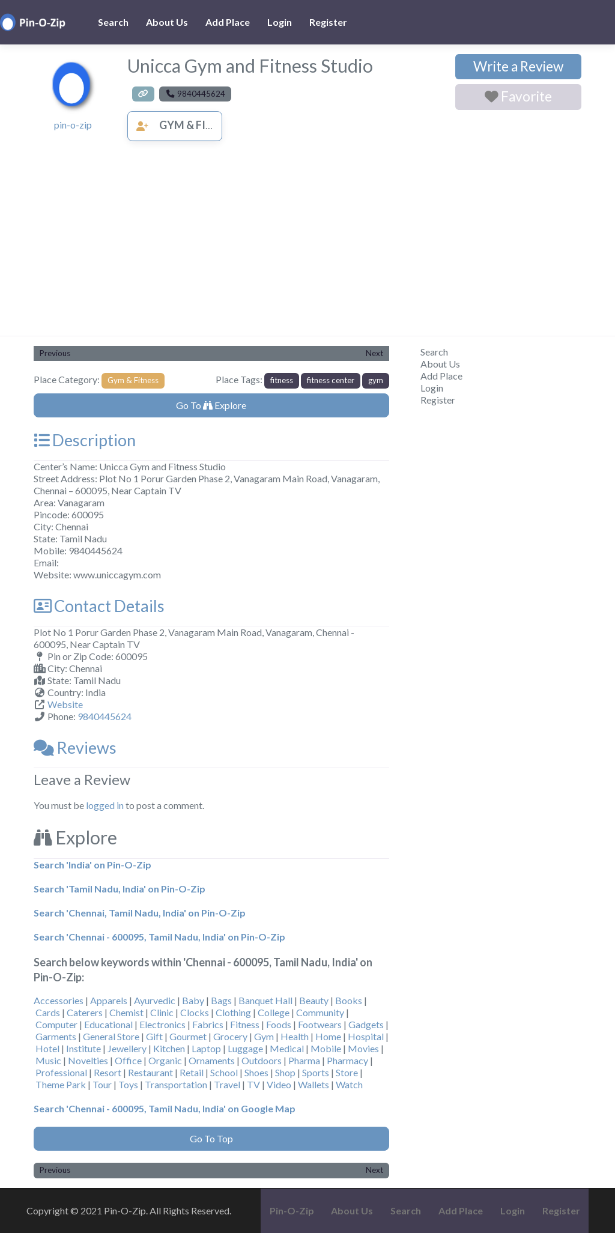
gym (375, 380)
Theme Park (60, 1084)
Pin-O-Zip (292, 1210)
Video (279, 1084)
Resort (107, 1072)
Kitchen (169, 1048)
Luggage (245, 1048)
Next (374, 353)
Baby (193, 1000)
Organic (165, 1060)
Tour (102, 1084)
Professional (61, 1072)
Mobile (326, 1048)
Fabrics (207, 1024)
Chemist (126, 1012)
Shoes (256, 1072)
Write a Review (518, 66)
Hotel (47, 1048)
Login (279, 22)
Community (320, 1012)
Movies (363, 1048)
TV (253, 1084)
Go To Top (211, 1138)
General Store (111, 1036)
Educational (108, 1024)
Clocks (194, 1012)
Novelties (88, 1060)
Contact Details (99, 606)
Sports (315, 1072)
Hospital (366, 1036)
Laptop (206, 1048)
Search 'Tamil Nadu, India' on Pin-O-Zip (119, 888)
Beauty (314, 1000)
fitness (281, 380)
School (224, 1072)
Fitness (244, 1024)
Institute (83, 1048)
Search (113, 22)
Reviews (75, 747)
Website (65, 704)
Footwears (320, 1024)
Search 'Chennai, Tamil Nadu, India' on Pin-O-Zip (140, 912)
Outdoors (261, 1060)
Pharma (304, 1060)
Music (48, 1060)
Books (348, 1000)
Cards (47, 1012)
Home (328, 1036)
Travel (227, 1084)
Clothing (233, 1012)
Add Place (227, 22)
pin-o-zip (73, 124)
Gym (264, 1036)
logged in (105, 805)
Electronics (162, 1024)
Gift (154, 1036)
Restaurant (150, 1072)
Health (294, 1036)
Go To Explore (211, 405)
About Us (167, 22)
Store (347, 1072)
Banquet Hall (265, 1000)
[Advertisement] (307, 246)
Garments (55, 1036)
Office (128, 1060)
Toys (128, 1084)
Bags (221, 1000)
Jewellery (127, 1048)
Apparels (108, 1000)
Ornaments (212, 1060)
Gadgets (366, 1024)
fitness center (330, 380)
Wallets (313, 1084)
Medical (287, 1048)
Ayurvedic (154, 1000)
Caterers (85, 1012)
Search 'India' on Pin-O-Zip (92, 864)
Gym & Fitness (184, 125)
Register (328, 22)
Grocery (230, 1036)
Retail (192, 1072)
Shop (285, 1072)
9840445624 (104, 716)
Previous (55, 353)
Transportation (176, 1084)
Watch (349, 1084)
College (273, 1012)
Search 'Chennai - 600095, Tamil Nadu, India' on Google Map (164, 1108)
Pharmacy (347, 1060)
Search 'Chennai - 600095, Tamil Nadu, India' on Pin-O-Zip (159, 936)
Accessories (58, 1000)
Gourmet (188, 1036)
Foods (278, 1024)
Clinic (162, 1012)
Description (85, 440)
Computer (56, 1024)
